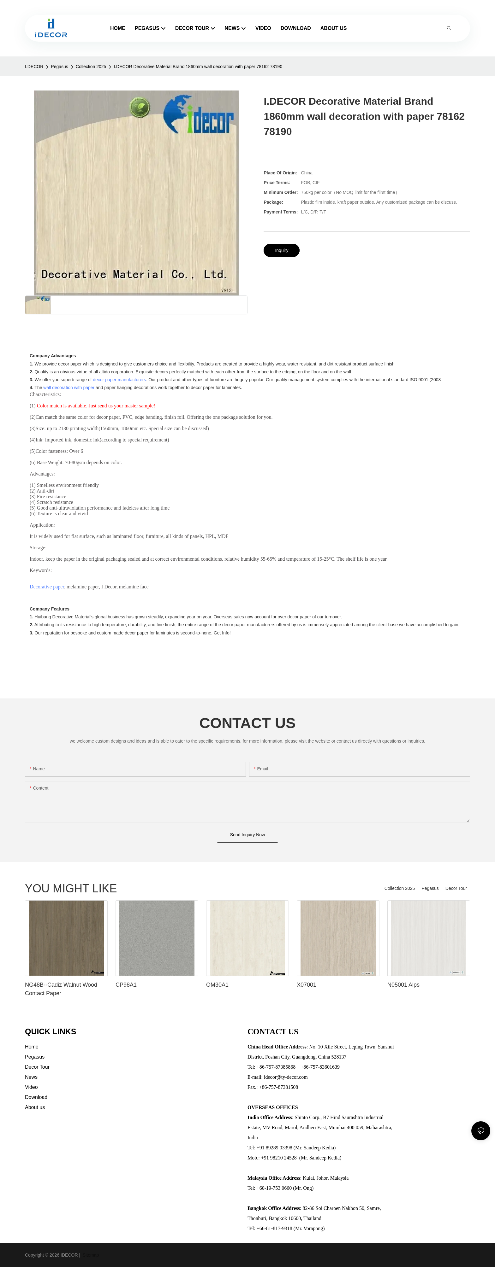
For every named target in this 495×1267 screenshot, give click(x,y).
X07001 (306, 985)
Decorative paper (47, 586)
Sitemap (90, 1255)
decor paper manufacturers (119, 379)
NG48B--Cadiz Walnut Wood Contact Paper (61, 989)
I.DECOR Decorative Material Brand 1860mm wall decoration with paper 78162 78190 (198, 66)
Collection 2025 (91, 66)
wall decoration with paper (68, 387)
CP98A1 (126, 985)
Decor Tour (456, 888)
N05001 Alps (403, 985)
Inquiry (281, 250)
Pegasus (59, 66)
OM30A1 (217, 985)
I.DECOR (34, 66)
